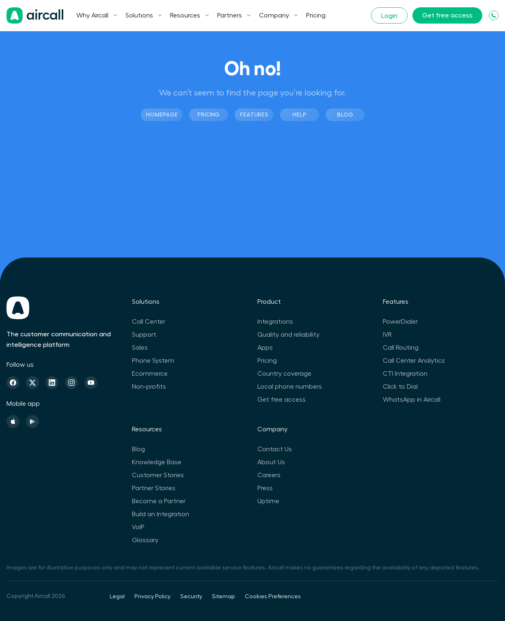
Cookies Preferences (273, 596)
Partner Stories (153, 488)
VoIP (138, 527)
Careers (269, 475)
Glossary (145, 540)
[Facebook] (12, 382)
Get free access (447, 15)
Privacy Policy (152, 596)
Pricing (316, 15)
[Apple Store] (12, 421)
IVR (387, 334)
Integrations (275, 321)
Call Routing (401, 347)
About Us (271, 462)
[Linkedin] (51, 382)
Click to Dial (400, 386)
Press (265, 488)
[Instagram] (71, 382)
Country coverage (284, 373)
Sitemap (223, 596)
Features (254, 114)
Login (389, 16)
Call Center (148, 321)
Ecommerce (150, 373)
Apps (265, 347)
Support (144, 334)
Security (191, 596)
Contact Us (274, 449)
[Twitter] (32, 382)
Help (299, 114)
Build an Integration (160, 514)
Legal (117, 596)
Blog (345, 114)
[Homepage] (34, 15)
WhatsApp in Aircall (411, 399)
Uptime (268, 501)
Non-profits (149, 386)
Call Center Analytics (414, 360)
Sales (140, 347)
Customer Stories (158, 475)
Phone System (153, 360)
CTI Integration (405, 373)
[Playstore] (32, 421)
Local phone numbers (289, 386)
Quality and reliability (288, 334)
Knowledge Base (156, 462)
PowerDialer (400, 321)
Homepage (162, 114)
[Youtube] (90, 382)
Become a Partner (159, 501)
